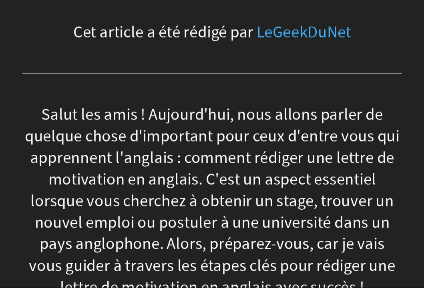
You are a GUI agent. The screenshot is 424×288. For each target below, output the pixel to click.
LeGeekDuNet (304, 32)
